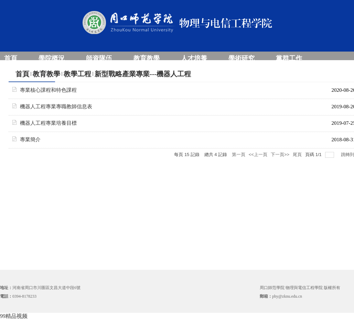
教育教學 (46, 74)
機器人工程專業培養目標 (48, 123)
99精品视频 (14, 316)
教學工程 (77, 74)
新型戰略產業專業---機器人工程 (143, 74)
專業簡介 (30, 139)
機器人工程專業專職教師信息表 (56, 106)
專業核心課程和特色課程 (48, 90)
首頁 (22, 74)
